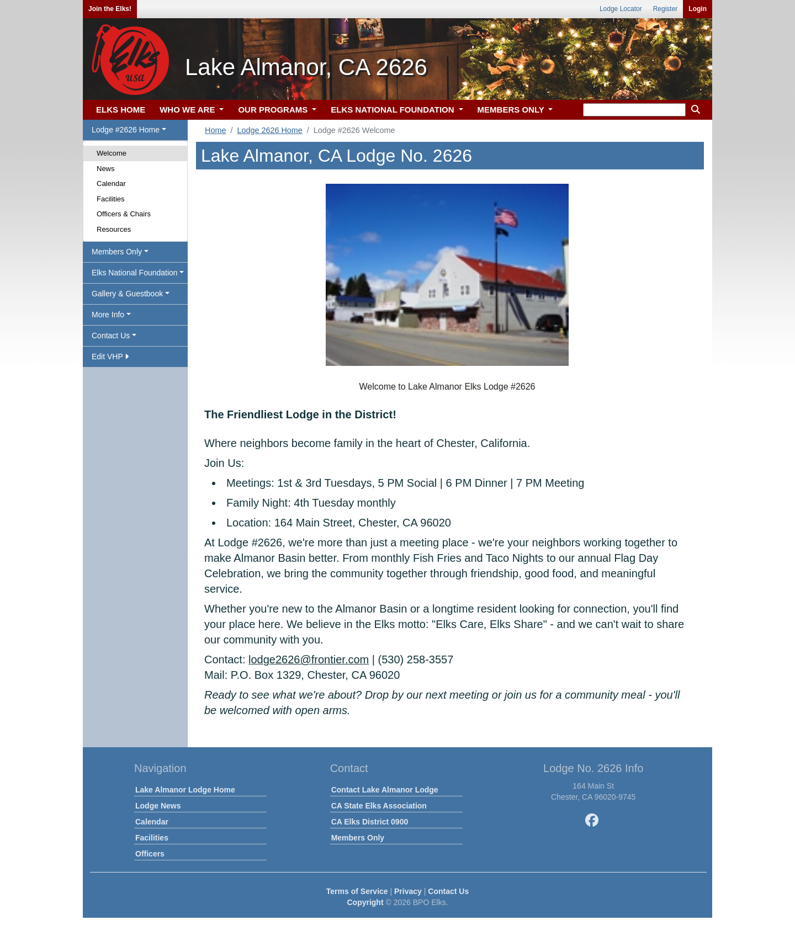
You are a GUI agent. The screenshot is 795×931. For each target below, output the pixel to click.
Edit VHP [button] (110, 356)
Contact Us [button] (111, 335)
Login (697, 9)
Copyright (365, 902)
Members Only (357, 837)
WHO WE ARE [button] (188, 109)
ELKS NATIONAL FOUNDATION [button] (394, 109)
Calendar (111, 183)
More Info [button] (108, 314)
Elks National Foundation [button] (135, 272)
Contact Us (448, 891)
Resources (114, 229)
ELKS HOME (120, 109)
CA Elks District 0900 (370, 821)
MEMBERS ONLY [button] (512, 109)
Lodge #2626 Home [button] (126, 129)
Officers (150, 853)
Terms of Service (357, 891)
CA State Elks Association (379, 805)
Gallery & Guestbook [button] (127, 293)
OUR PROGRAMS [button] (274, 109)
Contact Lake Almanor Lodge (384, 789)
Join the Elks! (109, 9)
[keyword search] (634, 109)
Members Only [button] (117, 251)
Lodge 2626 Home (269, 130)
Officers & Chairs (124, 214)
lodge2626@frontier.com (308, 659)
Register (665, 9)
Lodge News (158, 805)
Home (215, 130)
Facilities (111, 199)
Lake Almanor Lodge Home (185, 789)
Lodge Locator (621, 9)
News (106, 168)
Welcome (111, 153)
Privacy (408, 891)
